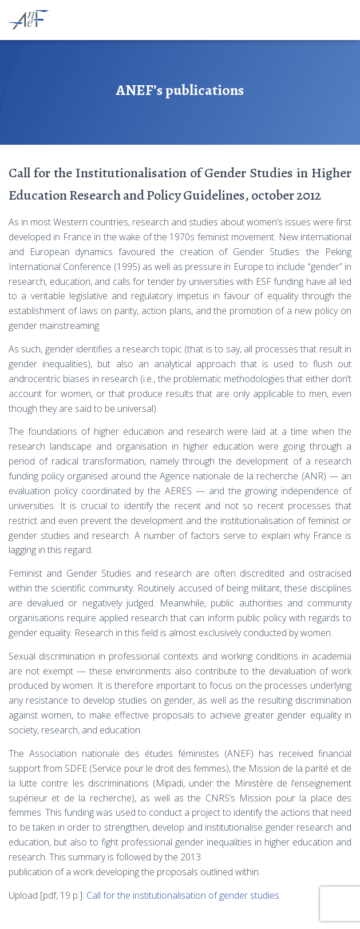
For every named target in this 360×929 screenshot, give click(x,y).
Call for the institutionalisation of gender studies (182, 895)
